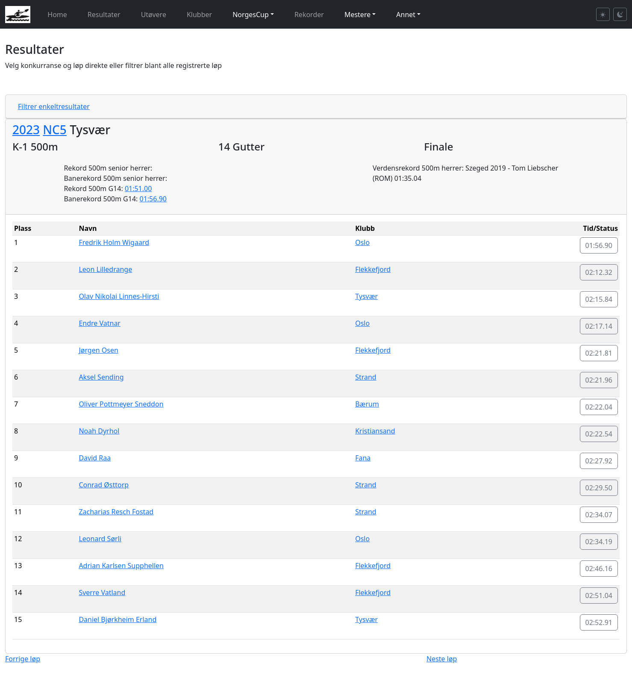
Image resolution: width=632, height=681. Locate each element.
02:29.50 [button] (599, 487)
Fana (362, 458)
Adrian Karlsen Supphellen (121, 565)
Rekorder (309, 14)
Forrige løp (22, 658)
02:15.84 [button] (599, 299)
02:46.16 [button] (599, 568)
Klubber (199, 14)
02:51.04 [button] (599, 595)
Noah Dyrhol (99, 431)
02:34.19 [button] (599, 541)
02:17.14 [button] (599, 326)
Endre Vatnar (100, 323)
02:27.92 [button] (599, 461)
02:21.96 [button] (599, 380)
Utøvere (153, 14)
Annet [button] (405, 14)
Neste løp (441, 658)
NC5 (55, 129)
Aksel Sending (101, 377)
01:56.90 (153, 198)
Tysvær (366, 296)
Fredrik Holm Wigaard (114, 242)
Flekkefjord (373, 269)
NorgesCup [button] (250, 14)
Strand (365, 377)
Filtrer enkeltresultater (54, 106)
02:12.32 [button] (599, 272)
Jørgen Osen (98, 350)
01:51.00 (138, 188)
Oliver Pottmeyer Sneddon (121, 404)
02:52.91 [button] (599, 622)
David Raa (95, 458)
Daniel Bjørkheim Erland (117, 619)
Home (57, 14)
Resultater (104, 14)
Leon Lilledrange (105, 269)
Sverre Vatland (102, 592)
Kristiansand (375, 431)
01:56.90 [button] (599, 245)
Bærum (367, 404)
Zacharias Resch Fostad (116, 511)
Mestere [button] (357, 14)
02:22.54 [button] (599, 434)
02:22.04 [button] (599, 407)
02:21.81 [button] (599, 353)
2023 (26, 129)
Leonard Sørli (100, 538)
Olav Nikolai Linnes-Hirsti (119, 296)
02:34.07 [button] (599, 514)
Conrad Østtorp (104, 484)
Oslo (362, 242)
